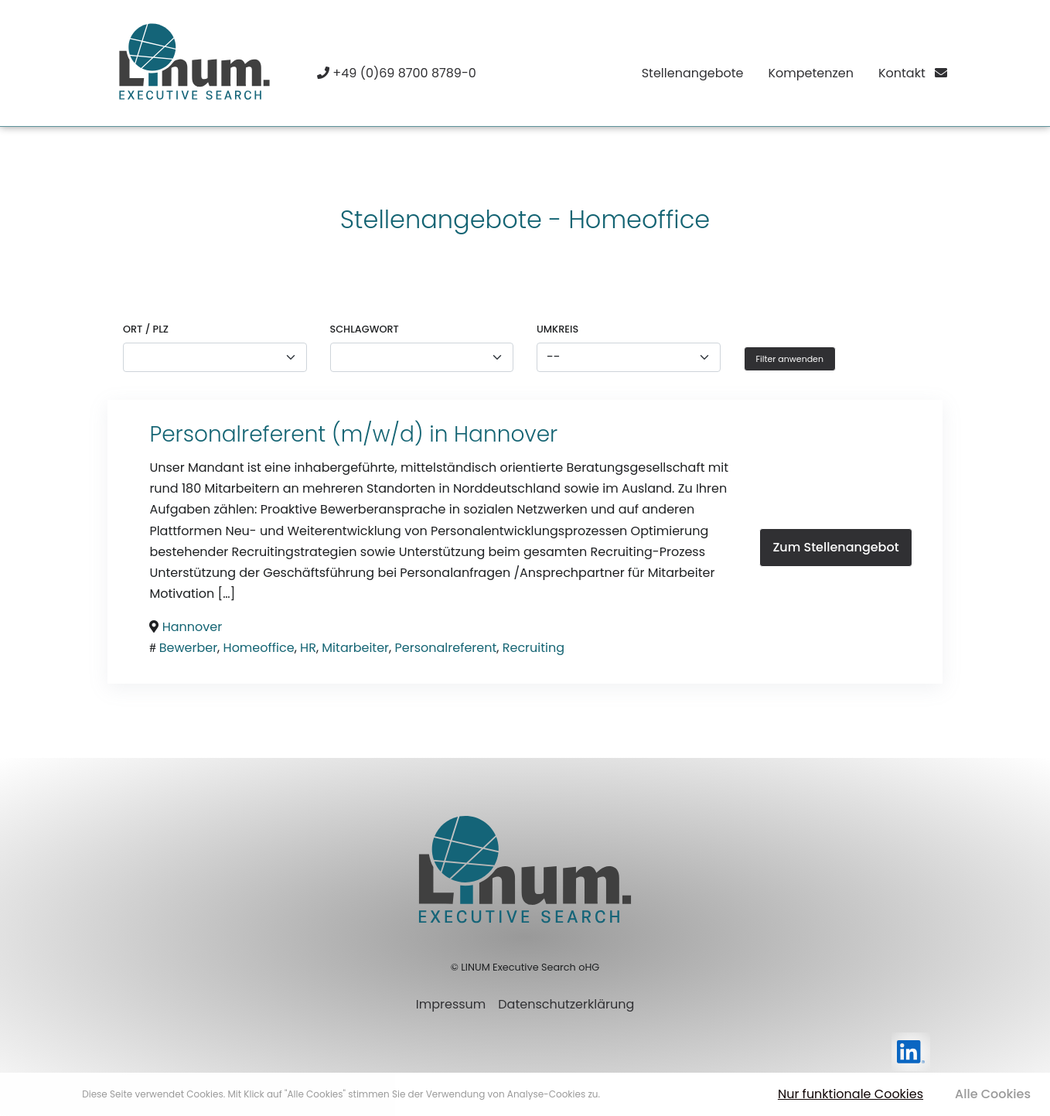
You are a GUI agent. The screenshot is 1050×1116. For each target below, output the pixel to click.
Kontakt (912, 73)
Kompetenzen (810, 73)
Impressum (451, 1004)
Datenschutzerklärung (566, 1004)
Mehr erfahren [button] (634, 1094)
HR (308, 648)
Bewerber (188, 648)
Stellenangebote (693, 73)
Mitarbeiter (355, 648)
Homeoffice (259, 648)
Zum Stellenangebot (835, 547)
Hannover (505, 434)
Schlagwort (364, 329)
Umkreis (557, 329)
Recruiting (533, 648)
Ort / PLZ (146, 329)
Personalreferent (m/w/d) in (301, 434)
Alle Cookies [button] (993, 1094)
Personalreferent (446, 648)
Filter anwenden (789, 359)
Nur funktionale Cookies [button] (850, 1094)
